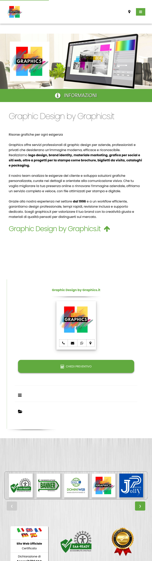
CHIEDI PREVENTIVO (76, 366)
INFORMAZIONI (76, 95)
